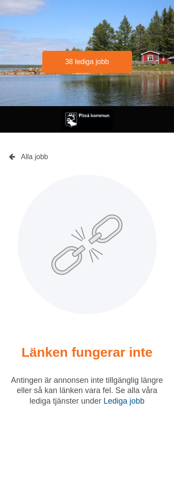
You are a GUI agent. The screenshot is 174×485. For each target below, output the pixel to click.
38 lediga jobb (87, 61)
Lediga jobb (124, 401)
